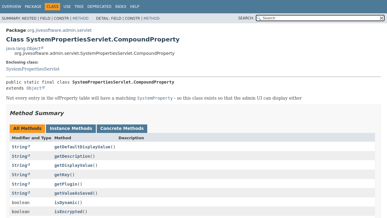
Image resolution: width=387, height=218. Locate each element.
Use (67, 7)
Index (121, 7)
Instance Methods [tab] (71, 128)
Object (34, 88)
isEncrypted (68, 211)
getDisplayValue (73, 165)
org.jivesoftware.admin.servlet (59, 30)
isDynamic (65, 202)
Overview (11, 7)
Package (33, 7)
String (19, 146)
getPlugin (65, 184)
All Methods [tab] (27, 128)
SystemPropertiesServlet (33, 69)
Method (81, 18)
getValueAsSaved (73, 193)
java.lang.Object (23, 48)
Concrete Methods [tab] (122, 128)
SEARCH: (246, 18)
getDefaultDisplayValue (82, 146)
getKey (62, 174)
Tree (79, 7)
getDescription (72, 156)
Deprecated (99, 7)
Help (134, 7)
